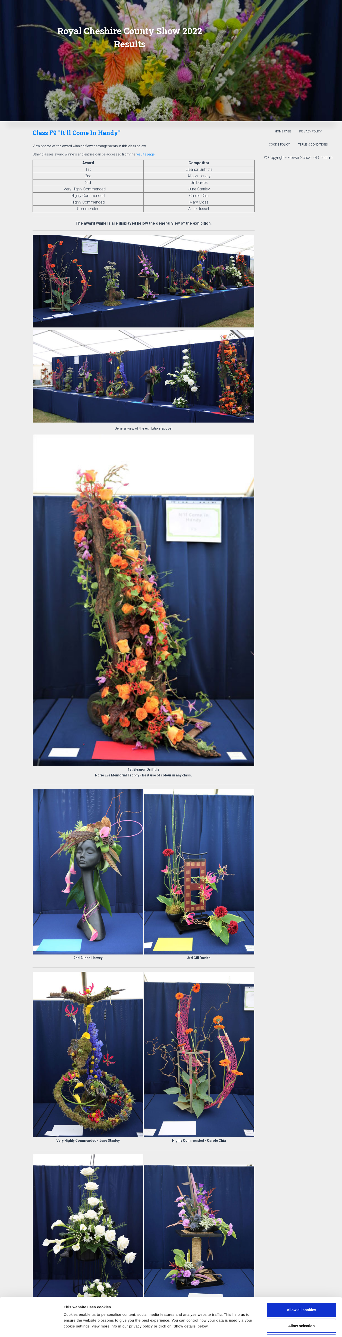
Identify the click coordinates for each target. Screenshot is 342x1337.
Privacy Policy (310, 131)
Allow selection (301, 1289)
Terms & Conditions (313, 144)
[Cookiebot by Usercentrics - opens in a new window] (31, 1327)
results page (145, 154)
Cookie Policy (279, 144)
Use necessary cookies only (301, 1305)
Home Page (283, 131)
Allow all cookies (301, 1273)
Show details (255, 1327)
